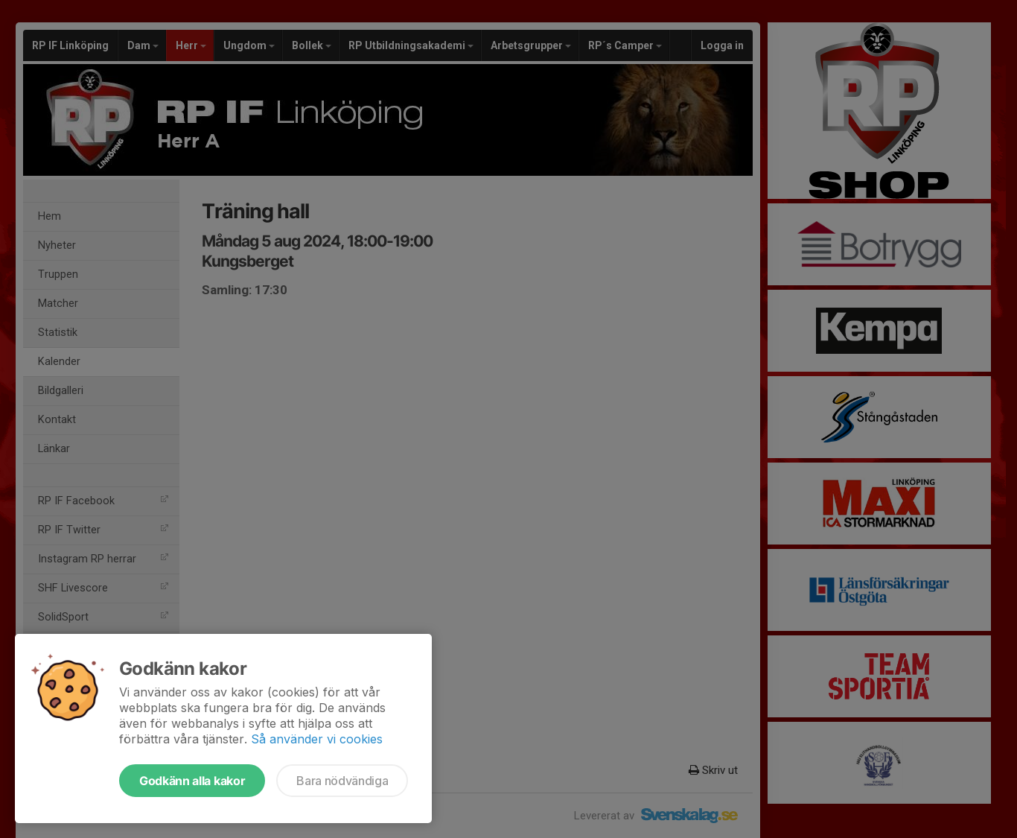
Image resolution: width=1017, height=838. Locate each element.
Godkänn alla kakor (192, 780)
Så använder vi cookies (317, 738)
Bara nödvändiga (342, 780)
